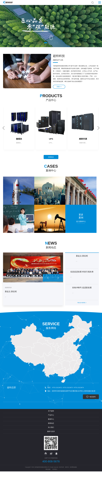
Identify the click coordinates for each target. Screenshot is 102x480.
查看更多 (51, 158)
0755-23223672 (57, 397)
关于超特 (51, 419)
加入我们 (51, 436)
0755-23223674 (80, 397)
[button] (45, 42)
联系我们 (54, 478)
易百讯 (67, 475)
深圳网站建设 (73, 475)
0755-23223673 (69, 397)
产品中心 (51, 423)
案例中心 (51, 428)
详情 (59, 86)
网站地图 (48, 478)
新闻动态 (51, 432)
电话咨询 (92, 405)
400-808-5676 (51, 470)
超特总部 (11, 396)
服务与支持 (51, 440)
